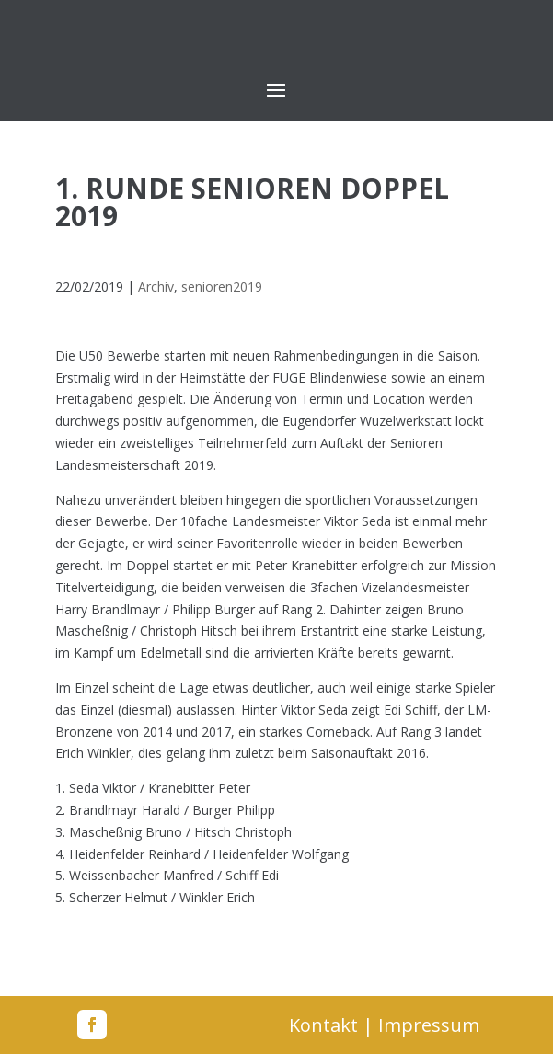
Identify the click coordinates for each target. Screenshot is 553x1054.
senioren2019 (221, 286)
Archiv (156, 286)
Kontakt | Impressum (384, 1025)
